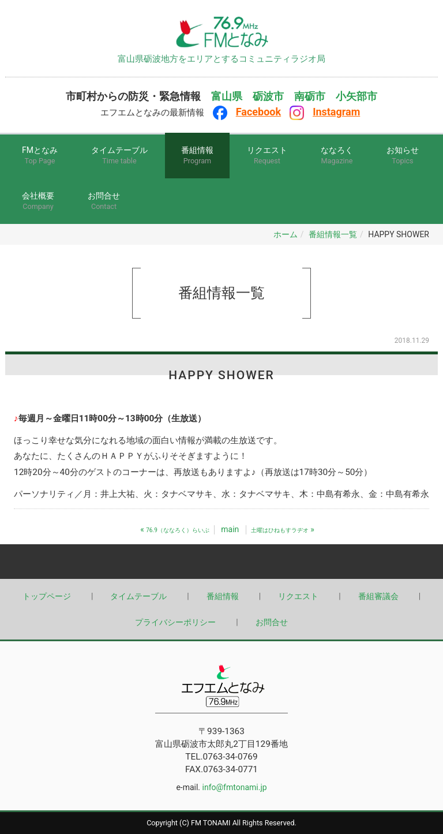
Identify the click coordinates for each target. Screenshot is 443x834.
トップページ (46, 596)
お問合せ (104, 201)
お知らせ (402, 156)
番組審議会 (378, 596)
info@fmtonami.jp (234, 787)
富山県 (226, 96)
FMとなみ (40, 156)
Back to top (221, 561)
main (230, 529)
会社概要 (38, 201)
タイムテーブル (119, 156)
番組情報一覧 (333, 234)
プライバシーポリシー (175, 622)
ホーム (285, 234)
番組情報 (197, 156)
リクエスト (267, 156)
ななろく (337, 156)
